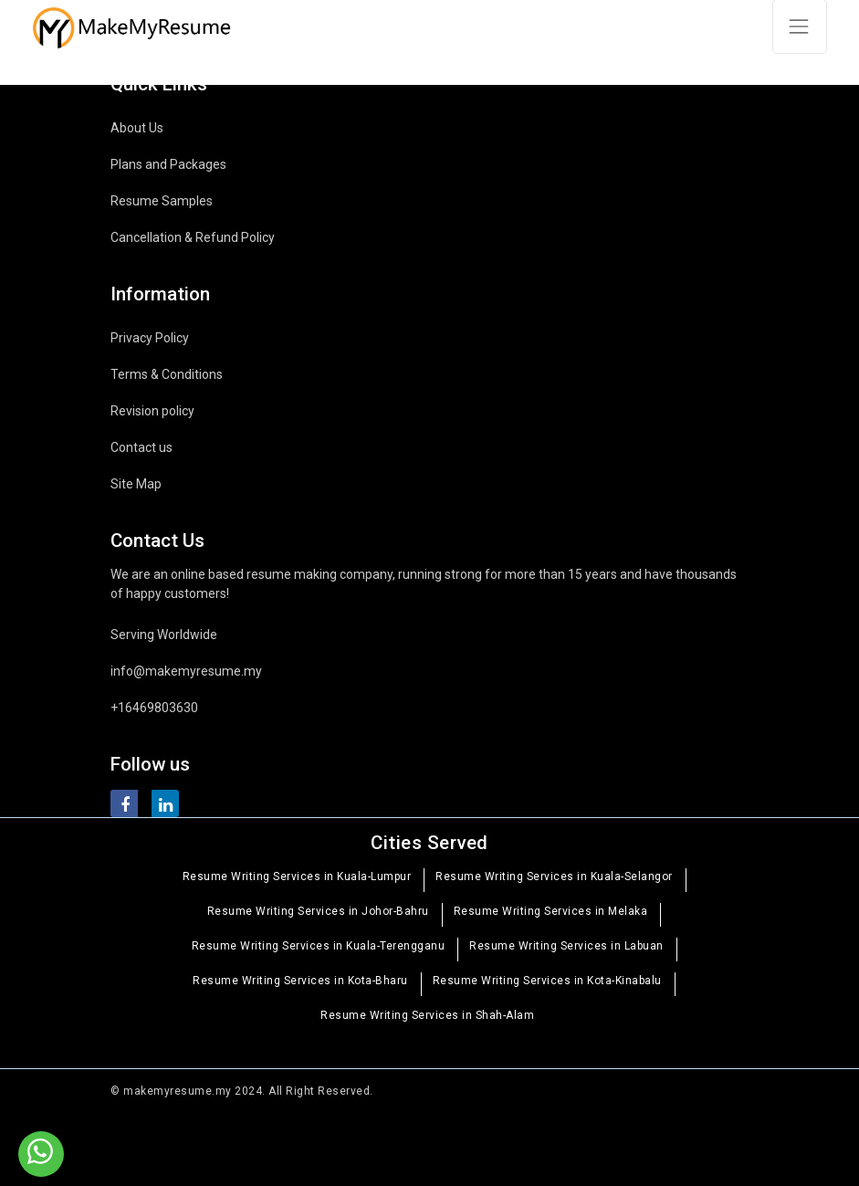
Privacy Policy (149, 338)
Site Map (136, 484)
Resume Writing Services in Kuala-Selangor (554, 876)
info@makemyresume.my (186, 671)
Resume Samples (161, 201)
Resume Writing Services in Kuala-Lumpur (297, 876)
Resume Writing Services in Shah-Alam (427, 1015)
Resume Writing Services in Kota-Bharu (300, 980)
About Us (136, 128)
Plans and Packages (168, 164)
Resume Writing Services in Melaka (551, 911)
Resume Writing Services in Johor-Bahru (318, 911)
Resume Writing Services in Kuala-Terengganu (318, 945)
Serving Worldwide (163, 634)
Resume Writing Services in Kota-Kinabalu (547, 980)
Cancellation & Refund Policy (192, 237)
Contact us (141, 447)
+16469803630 (154, 707)
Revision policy (152, 411)
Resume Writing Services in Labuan (566, 945)
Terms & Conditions (166, 374)
